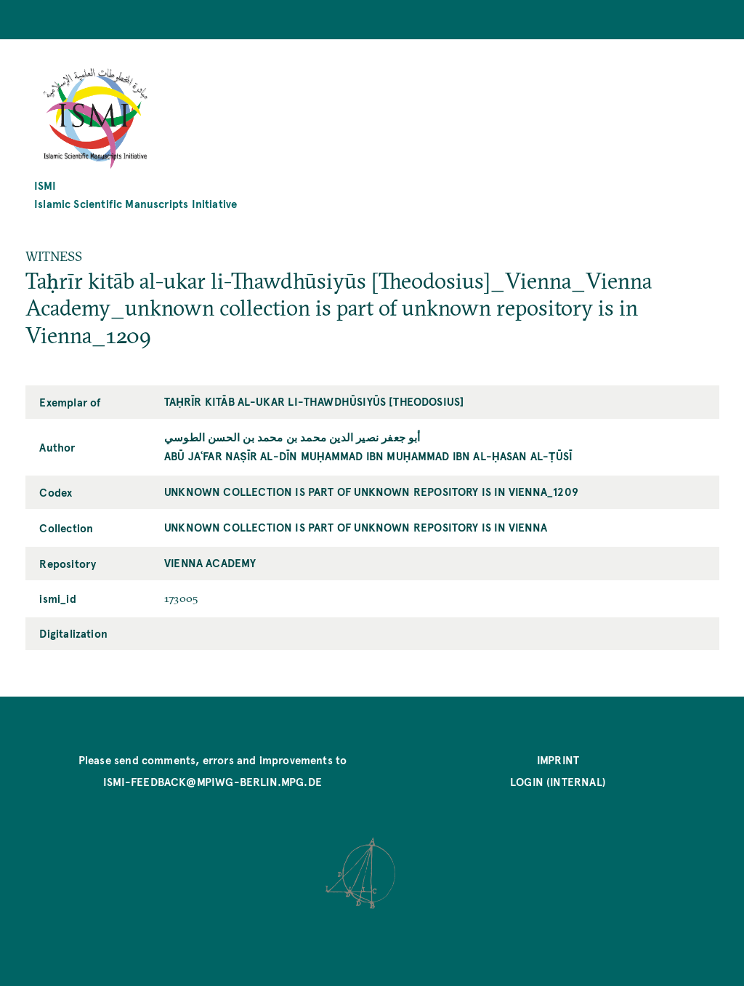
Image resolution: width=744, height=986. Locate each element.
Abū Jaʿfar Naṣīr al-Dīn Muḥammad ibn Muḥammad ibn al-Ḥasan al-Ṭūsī (368, 455)
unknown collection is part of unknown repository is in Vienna (355, 526)
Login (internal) (558, 781)
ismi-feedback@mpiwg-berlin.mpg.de (212, 781)
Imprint (558, 759)
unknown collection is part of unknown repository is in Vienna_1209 (371, 491)
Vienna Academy (210, 562)
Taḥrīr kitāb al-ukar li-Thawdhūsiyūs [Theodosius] (314, 401)
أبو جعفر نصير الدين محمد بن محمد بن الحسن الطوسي (292, 436)
